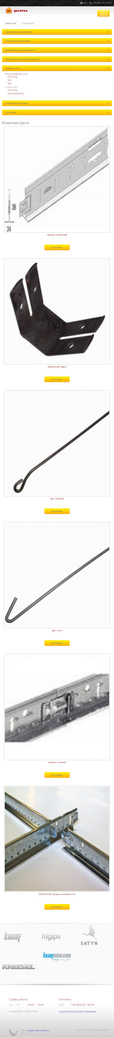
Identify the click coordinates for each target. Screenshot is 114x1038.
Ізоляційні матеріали (58, 103)
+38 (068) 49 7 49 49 (101, 2)
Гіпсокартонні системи (58, 41)
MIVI (9, 80)
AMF (9, 83)
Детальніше (57, 247)
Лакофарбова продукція (58, 32)
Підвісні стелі (10, 23)
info (85, 2)
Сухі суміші (58, 112)
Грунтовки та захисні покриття (58, 59)
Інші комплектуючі (16, 93)
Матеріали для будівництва (58, 50)
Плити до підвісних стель (16, 73)
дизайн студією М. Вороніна (39, 1030)
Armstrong (12, 76)
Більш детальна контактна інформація (77, 1011)
